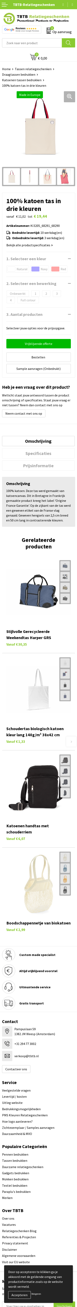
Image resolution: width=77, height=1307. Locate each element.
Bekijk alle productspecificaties (29, 245)
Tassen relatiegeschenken (33, 69)
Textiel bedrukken (14, 1185)
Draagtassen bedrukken (18, 74)
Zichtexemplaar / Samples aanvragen (28, 1128)
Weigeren (36, 1293)
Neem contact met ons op (23, 413)
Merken (7, 1198)
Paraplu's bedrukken (16, 1192)
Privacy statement (15, 1243)
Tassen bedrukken (14, 1160)
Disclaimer (9, 1249)
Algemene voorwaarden (18, 1256)
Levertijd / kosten (14, 1096)
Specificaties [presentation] (38, 453)
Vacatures (9, 1225)
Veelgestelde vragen (16, 1090)
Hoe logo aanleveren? (17, 1121)
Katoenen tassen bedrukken (21, 80)
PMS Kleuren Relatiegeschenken (25, 1115)
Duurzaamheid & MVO (17, 1134)
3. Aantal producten (24, 314)
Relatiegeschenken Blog (19, 1231)
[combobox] (32, 42)
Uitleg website (12, 1103)
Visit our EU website (16, 1262)
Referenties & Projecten (19, 1237)
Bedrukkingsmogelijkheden (21, 1109)
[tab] (38, 441)
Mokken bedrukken (15, 1179)
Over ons (8, 1218)
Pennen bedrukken (15, 1154)
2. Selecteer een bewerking (31, 283)
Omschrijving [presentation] (38, 441)
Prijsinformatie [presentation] (38, 465)
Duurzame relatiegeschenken (22, 1167)
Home (6, 69)
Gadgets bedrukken (15, 1173)
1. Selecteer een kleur (26, 258)
